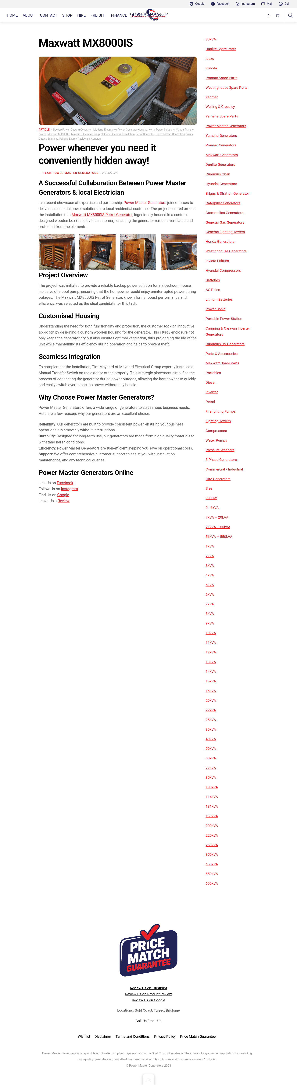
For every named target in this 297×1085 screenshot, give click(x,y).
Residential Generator (90, 138)
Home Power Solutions (161, 129)
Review (64, 501)
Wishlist (84, 1036)
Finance (119, 15)
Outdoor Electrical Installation (118, 134)
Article (44, 129)
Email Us (154, 1021)
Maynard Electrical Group (85, 134)
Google (63, 495)
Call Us (141, 1021)
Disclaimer (103, 1036)
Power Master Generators (170, 134)
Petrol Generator (145, 134)
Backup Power (61, 129)
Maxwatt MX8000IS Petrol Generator (102, 215)
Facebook (65, 483)
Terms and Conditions (133, 1036)
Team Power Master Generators (70, 173)
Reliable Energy (68, 138)
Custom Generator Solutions (87, 129)
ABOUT (29, 15)
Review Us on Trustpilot (148, 988)
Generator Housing (136, 129)
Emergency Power (114, 129)
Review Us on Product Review (148, 994)
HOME (12, 15)
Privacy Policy (165, 1036)
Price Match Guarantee (198, 1036)
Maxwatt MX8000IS (59, 134)
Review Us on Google (148, 1000)
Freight (98, 15)
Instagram (69, 489)
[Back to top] (148, 1079)
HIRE (81, 15)
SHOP (67, 15)
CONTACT (48, 15)
